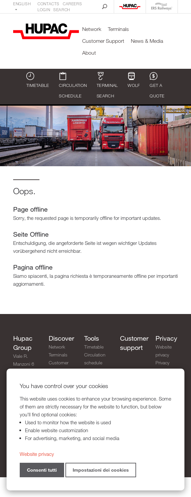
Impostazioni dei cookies (101, 470)
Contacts (48, 3)
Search (61, 9)
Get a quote (157, 85)
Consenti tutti (42, 470)
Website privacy (163, 350)
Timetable (37, 80)
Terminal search (107, 85)
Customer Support (103, 41)
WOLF (134, 80)
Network (91, 29)
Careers (72, 3)
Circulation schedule (73, 85)
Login (43, 9)
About (89, 53)
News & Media (147, 41)
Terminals (118, 29)
